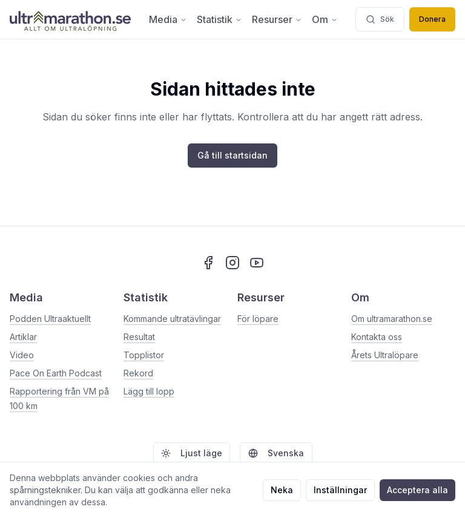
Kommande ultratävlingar (172, 318)
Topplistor (144, 355)
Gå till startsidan (232, 155)
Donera (432, 19)
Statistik (219, 19)
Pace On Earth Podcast (56, 373)
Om (325, 19)
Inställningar (340, 490)
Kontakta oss (376, 337)
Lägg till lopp (149, 391)
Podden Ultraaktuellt (50, 318)
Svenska (276, 453)
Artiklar (23, 337)
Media (168, 19)
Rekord (138, 373)
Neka (282, 490)
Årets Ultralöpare (384, 355)
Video (22, 355)
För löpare (258, 318)
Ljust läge (191, 453)
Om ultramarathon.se (391, 318)
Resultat (139, 337)
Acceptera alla (417, 490)
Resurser (277, 19)
